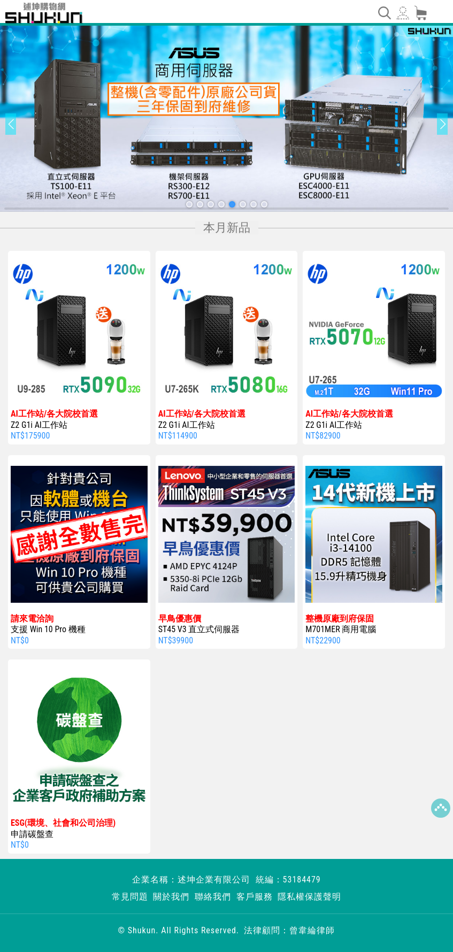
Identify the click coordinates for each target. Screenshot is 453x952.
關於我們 (171, 897)
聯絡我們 (213, 897)
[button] (189, 204)
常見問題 (130, 897)
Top (440, 808)
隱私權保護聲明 (309, 897)
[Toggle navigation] (384, 13)
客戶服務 (254, 897)
